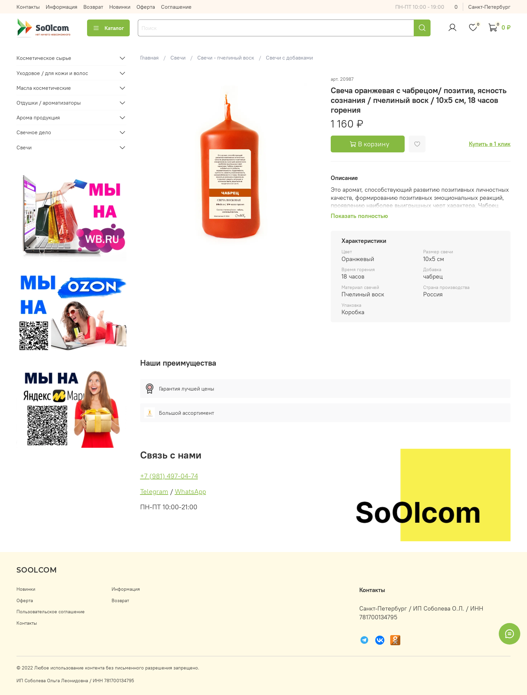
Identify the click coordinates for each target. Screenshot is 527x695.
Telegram (154, 491)
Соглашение (176, 6)
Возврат (93, 6)
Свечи (178, 57)
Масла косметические (43, 87)
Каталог (108, 28)
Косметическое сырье (43, 57)
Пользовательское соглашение (50, 612)
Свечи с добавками (289, 57)
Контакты (28, 6)
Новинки (119, 6)
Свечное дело (33, 132)
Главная (149, 57)
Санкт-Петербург (489, 6)
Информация (61, 6)
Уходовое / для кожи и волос (52, 73)
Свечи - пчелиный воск (225, 57)
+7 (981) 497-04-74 (169, 476)
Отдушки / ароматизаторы (48, 102)
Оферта (145, 6)
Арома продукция (38, 117)
